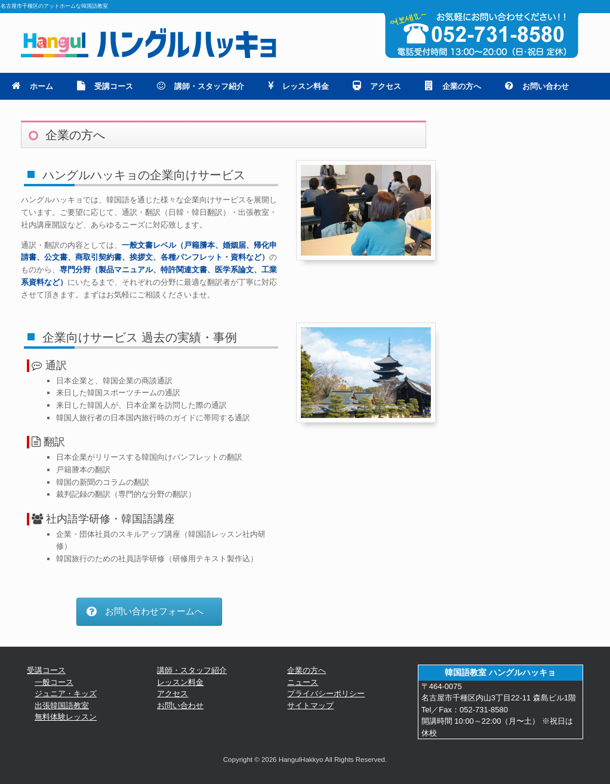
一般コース (54, 682)
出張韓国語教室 (62, 705)
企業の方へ (453, 86)
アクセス (377, 86)
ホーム (32, 86)
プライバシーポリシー (326, 693)
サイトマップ (310, 705)
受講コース (105, 86)
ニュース (302, 682)
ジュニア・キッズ (66, 693)
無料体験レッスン (66, 716)
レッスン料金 (298, 86)
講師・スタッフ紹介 (200, 86)
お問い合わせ (537, 86)
